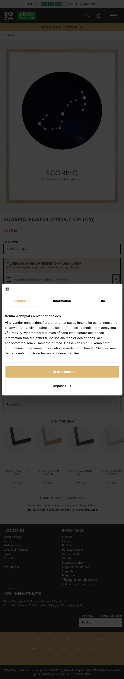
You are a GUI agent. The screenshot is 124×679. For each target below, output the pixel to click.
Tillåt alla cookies (62, 372)
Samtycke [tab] (21, 300)
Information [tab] (62, 300)
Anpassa (62, 385)
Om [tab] (102, 300)
